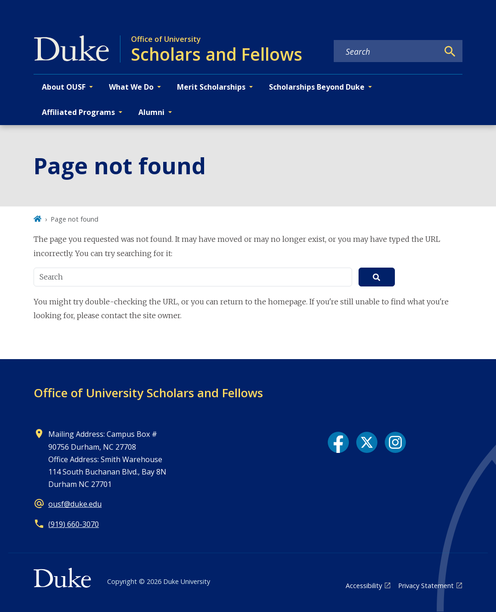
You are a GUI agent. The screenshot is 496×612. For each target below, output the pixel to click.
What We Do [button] (131, 87)
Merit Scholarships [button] (211, 87)
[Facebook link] (338, 442)
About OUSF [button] (64, 87)
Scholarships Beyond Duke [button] (317, 87)
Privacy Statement (426, 585)
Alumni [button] (151, 112)
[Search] (450, 51)
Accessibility (364, 585)
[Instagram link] (395, 442)
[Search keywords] (386, 51)
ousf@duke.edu (75, 504)
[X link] (366, 442)
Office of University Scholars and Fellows (148, 392)
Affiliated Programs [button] (78, 112)
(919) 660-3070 (73, 524)
